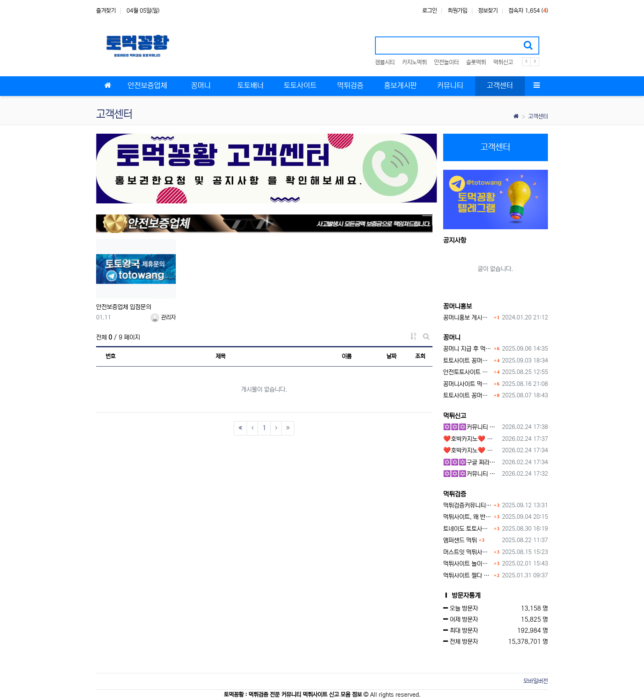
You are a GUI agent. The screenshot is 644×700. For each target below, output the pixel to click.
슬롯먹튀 (476, 62)
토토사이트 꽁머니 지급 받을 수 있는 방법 (467, 395)
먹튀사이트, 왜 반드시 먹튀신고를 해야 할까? (467, 516)
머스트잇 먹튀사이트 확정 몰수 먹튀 (467, 552)
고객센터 (538, 116)
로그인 (429, 10)
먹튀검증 (454, 494)
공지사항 (454, 240)
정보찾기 (488, 10)
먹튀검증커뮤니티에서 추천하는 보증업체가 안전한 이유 (467, 505)
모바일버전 (535, 681)
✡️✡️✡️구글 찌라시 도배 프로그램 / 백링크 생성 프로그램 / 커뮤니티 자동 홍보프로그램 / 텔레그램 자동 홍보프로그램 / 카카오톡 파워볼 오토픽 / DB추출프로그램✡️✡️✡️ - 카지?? (471, 462)
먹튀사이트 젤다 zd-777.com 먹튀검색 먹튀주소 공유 (467, 575)
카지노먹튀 (414, 62)
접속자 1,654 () (528, 10)
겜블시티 (385, 62)
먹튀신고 (503, 62)
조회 (420, 356)
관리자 (163, 317)
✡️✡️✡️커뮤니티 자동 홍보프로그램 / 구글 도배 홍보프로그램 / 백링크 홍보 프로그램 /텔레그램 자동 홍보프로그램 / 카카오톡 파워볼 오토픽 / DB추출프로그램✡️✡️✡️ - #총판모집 (471, 427)
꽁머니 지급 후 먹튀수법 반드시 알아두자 (467, 348)
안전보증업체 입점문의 (123, 306)
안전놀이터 (446, 62)
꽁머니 (451, 337)
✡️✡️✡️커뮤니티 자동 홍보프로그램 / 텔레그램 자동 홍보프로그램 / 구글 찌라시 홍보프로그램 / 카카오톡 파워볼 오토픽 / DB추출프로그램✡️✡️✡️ (471, 473)
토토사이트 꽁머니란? (467, 360)
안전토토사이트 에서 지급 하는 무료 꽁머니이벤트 (467, 372)
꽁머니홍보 (457, 306)
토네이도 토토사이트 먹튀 (467, 528)
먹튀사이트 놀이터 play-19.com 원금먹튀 (467, 563)
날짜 (391, 356)
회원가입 (457, 10)
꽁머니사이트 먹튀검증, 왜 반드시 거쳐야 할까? (467, 384)
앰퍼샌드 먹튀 (460, 540)
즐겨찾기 (106, 10)
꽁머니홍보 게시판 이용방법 (467, 317)
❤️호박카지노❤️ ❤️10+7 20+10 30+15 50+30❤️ (471, 439)
